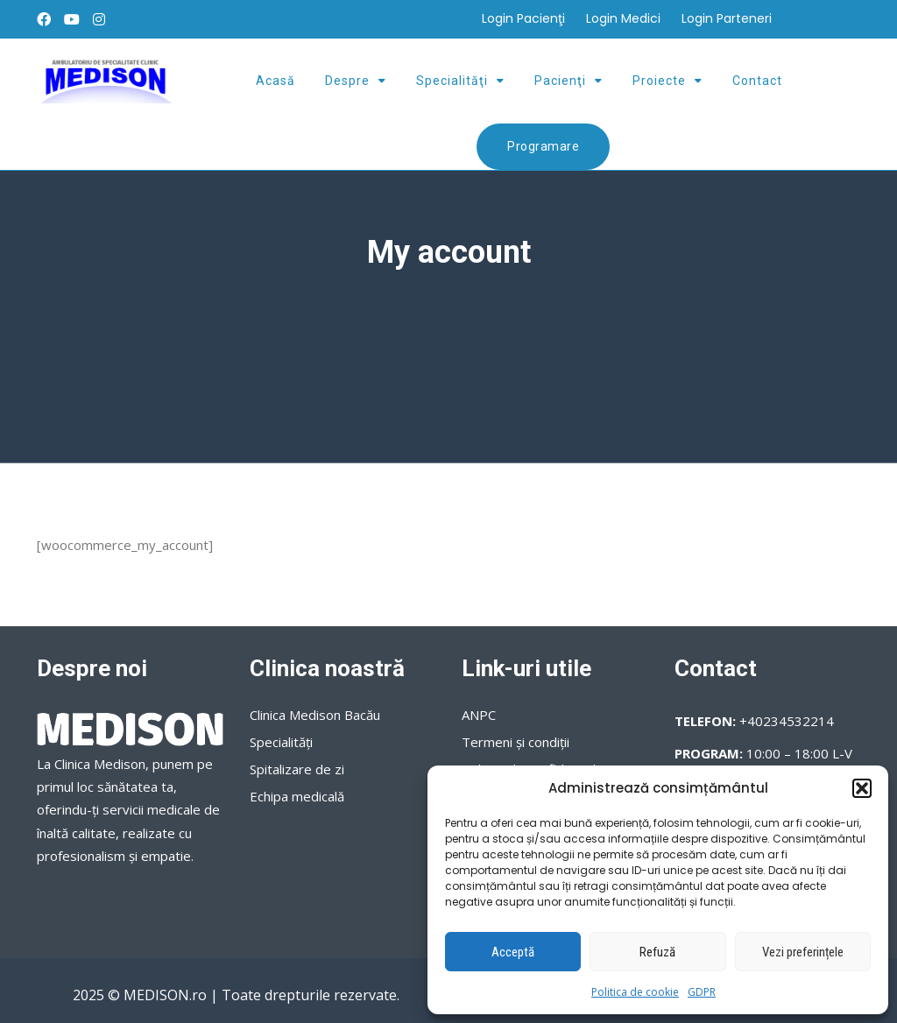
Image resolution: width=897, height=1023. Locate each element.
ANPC (479, 714)
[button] (862, 788)
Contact (757, 81)
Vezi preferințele (803, 952)
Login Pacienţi (523, 18)
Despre (347, 81)
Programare (543, 146)
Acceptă (512, 952)
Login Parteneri (727, 18)
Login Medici (623, 18)
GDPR (702, 991)
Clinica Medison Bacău (315, 714)
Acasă (275, 81)
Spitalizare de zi (297, 769)
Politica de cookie (635, 991)
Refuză (657, 952)
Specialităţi (452, 81)
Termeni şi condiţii (515, 742)
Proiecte (659, 81)
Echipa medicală (297, 796)
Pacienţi (560, 81)
